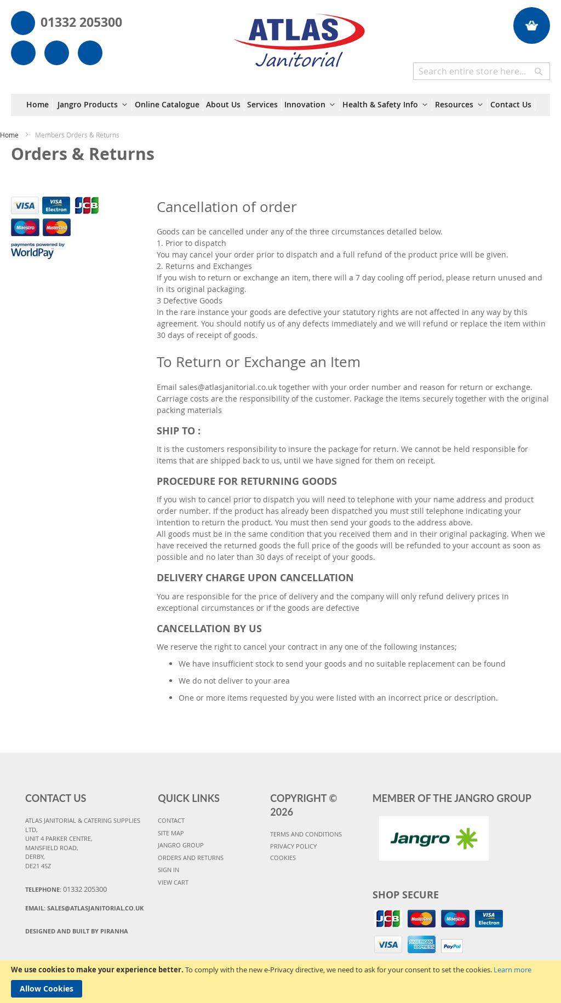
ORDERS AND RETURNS (191, 857)
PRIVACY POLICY (293, 846)
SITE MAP (171, 833)
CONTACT (171, 820)
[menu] (281, 105)
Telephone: (66, 889)
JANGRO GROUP (181, 845)
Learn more (512, 970)
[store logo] (299, 35)
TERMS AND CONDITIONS (306, 834)
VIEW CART (173, 882)
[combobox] (481, 71)
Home (10, 134)
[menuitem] (39, 105)
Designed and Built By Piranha (76, 931)
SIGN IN (168, 870)
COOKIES (283, 857)
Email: (84, 908)
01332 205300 (81, 22)
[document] (280, 982)
